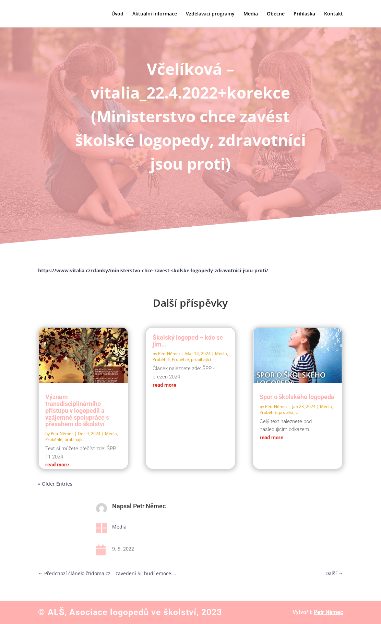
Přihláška (304, 14)
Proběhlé (161, 359)
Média (250, 14)
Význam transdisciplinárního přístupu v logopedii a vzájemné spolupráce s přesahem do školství (77, 410)
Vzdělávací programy (210, 14)
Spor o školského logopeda (297, 396)
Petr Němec (62, 433)
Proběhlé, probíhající (64, 439)
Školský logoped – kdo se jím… (188, 341)
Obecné (276, 14)
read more (57, 465)
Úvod (117, 14)
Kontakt (333, 14)
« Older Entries (55, 483)
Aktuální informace (154, 14)
